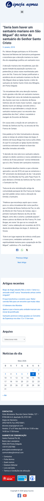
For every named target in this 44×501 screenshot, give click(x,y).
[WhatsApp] (22, 250)
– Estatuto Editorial (9, 465)
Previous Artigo (22, 258)
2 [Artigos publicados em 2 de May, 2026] (38, 370)
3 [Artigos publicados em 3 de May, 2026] (5, 374)
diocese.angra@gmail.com (12, 426)
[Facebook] (17, 250)
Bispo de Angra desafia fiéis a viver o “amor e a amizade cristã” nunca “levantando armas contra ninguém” (22, 292)
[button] (22, 12)
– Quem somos (8, 462)
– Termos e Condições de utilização (16, 471)
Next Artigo (22, 263)
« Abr (5, 395)
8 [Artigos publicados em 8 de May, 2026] (33, 374)
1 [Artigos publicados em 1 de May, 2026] (33, 370)
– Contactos (7, 457)
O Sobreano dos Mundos (12, 306)
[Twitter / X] (27, 250)
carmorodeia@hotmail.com (12, 453)
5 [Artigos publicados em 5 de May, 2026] (16, 374)
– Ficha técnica (8, 459)
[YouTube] (25, 496)
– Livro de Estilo (8, 468)
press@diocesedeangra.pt (12, 450)
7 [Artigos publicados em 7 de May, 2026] (27, 374)
